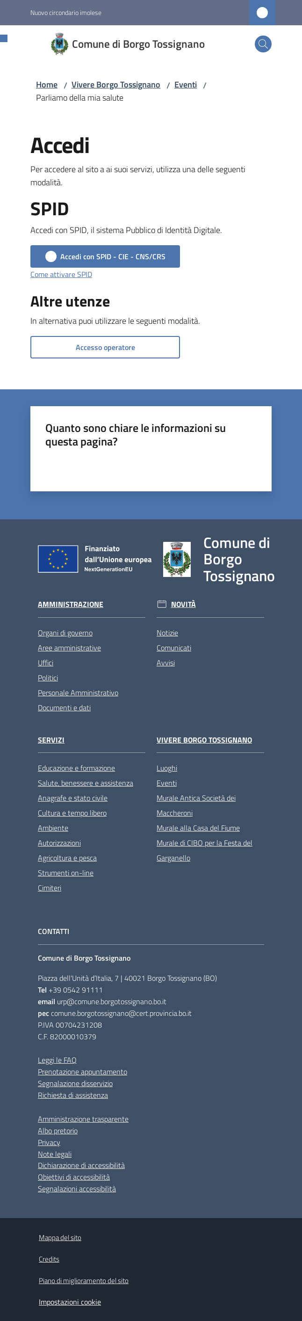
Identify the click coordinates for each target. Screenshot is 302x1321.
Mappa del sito (60, 1237)
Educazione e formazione (76, 768)
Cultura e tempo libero (72, 812)
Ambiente (53, 827)
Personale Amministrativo (78, 692)
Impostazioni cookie (70, 1301)
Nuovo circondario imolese (65, 12)
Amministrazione (70, 604)
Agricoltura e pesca (67, 857)
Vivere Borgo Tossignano (116, 84)
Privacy (49, 1142)
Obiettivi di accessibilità (74, 1176)
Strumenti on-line (65, 872)
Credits (49, 1259)
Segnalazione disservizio (75, 1083)
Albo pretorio (58, 1130)
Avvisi (166, 662)
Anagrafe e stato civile (73, 797)
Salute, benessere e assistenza (85, 782)
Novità (183, 604)
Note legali (55, 1154)
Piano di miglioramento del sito (84, 1280)
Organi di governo (65, 632)
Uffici (45, 662)
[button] (263, 44)
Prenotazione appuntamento (82, 1071)
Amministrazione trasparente (83, 1118)
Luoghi (167, 768)
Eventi (185, 84)
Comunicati (174, 647)
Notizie (167, 632)
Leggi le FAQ (57, 1060)
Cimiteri (49, 887)
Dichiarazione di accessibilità (81, 1165)
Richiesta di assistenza (73, 1095)
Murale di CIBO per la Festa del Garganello (204, 850)
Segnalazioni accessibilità (77, 1188)
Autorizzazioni (59, 842)
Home (47, 84)
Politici (48, 677)
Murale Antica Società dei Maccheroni (196, 805)
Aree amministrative (69, 647)
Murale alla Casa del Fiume (198, 827)
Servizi (51, 740)
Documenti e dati (64, 707)
